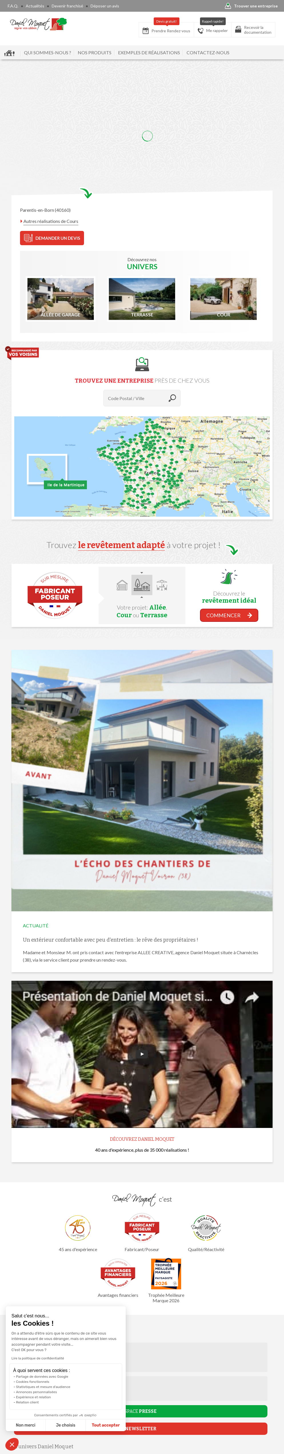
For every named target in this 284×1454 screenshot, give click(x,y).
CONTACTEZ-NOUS (208, 52)
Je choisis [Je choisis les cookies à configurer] (65, 1425)
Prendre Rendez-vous (166, 28)
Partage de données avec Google (42, 1377)
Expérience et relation (33, 1397)
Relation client (27, 1402)
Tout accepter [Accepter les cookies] (106, 1425)
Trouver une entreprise (251, 6)
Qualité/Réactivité (206, 1232)
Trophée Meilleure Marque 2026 (166, 1280)
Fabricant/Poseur (142, 1232)
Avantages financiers (118, 1278)
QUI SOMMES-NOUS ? (47, 52)
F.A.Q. (13, 5)
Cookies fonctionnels (32, 1382)
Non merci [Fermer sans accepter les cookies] (25, 1425)
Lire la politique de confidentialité (37, 1358)
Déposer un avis (105, 5)
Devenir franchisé (67, 5)
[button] (12, 1444)
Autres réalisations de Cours (50, 221)
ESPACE (139, 1411)
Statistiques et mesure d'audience (43, 1387)
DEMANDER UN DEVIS (52, 238)
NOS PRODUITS (94, 52)
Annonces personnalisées (36, 1392)
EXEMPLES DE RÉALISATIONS (149, 52)
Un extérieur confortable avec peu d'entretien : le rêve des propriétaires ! (110, 940)
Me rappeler (213, 28)
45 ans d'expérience (78, 1232)
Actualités (35, 5)
